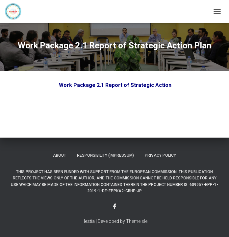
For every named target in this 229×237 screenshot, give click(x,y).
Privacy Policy (160, 155)
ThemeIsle (136, 221)
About (59, 155)
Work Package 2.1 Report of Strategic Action (115, 85)
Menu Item (114, 206)
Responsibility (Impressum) (105, 155)
